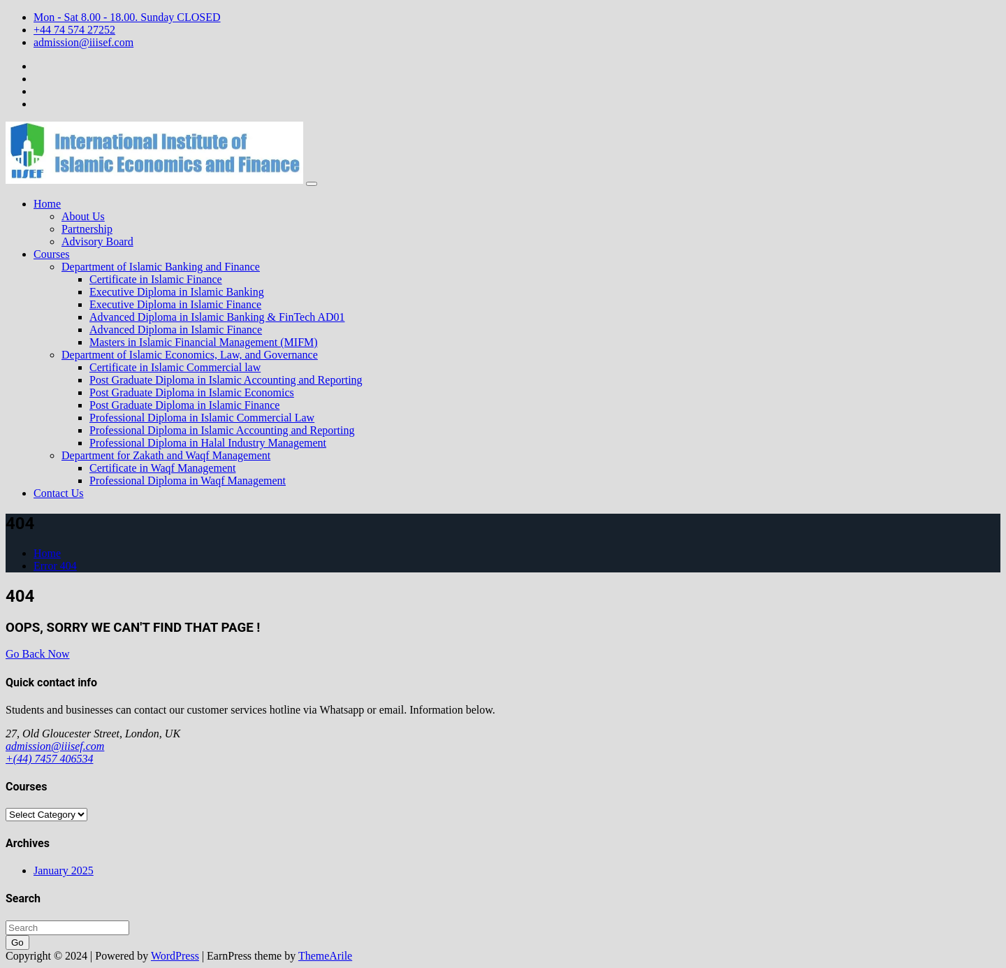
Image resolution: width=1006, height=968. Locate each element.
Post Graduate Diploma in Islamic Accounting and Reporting (226, 380)
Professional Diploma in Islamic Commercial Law (201, 418)
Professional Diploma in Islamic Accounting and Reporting (222, 430)
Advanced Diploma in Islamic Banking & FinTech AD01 (216, 317)
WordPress (175, 956)
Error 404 (55, 566)
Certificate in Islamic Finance (155, 279)
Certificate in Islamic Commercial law (175, 367)
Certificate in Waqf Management (162, 468)
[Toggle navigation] (311, 184)
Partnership (86, 229)
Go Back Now (38, 654)
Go (17, 942)
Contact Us (59, 493)
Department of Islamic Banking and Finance (160, 267)
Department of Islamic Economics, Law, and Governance (189, 355)
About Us (83, 216)
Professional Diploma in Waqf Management (187, 480)
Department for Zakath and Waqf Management (165, 455)
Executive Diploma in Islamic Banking (176, 292)
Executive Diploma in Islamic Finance (175, 304)
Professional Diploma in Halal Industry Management (207, 443)
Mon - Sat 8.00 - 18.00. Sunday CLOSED (127, 17)
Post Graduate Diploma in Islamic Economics (191, 392)
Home (47, 204)
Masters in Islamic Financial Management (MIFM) (203, 342)
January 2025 (64, 870)
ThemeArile (325, 956)
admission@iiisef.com (83, 42)
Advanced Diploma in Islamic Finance (175, 329)
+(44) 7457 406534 (49, 759)
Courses (52, 254)
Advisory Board (97, 241)
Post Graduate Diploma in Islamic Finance (184, 405)
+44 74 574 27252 (74, 30)
